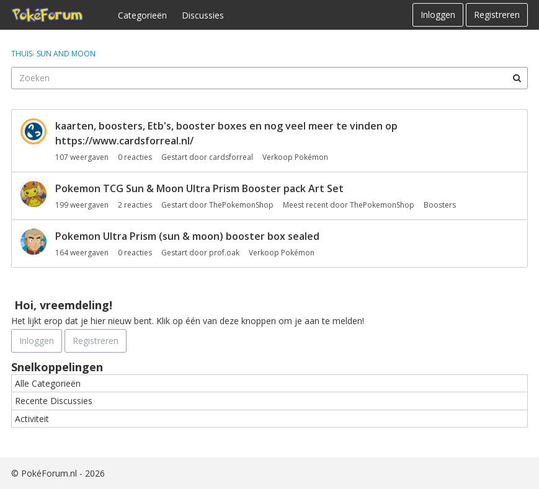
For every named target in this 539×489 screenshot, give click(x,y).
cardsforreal (231, 157)
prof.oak (224, 252)
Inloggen (438, 14)
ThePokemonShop (241, 205)
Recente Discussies (53, 401)
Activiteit (32, 419)
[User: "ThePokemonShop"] (33, 194)
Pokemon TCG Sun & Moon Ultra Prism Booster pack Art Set (199, 188)
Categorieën (142, 15)
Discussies (203, 15)
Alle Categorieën (48, 383)
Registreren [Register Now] (95, 340)
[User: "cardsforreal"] (33, 131)
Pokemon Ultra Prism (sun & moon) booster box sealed (187, 236)
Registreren (497, 14)
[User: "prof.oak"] (33, 242)
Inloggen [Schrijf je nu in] (36, 340)
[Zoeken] (517, 78)
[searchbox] (269, 78)
